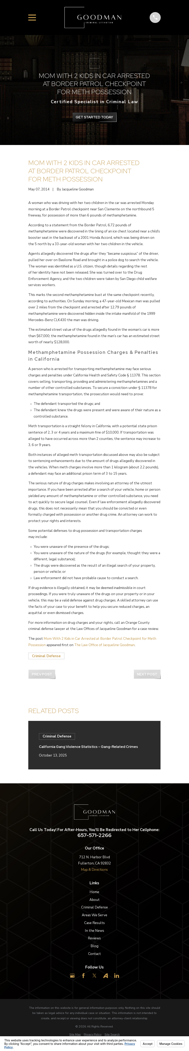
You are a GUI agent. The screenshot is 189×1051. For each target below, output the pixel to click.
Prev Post (42, 674)
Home (94, 892)
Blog (94, 946)
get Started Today (94, 117)
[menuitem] (75, 1034)
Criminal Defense (46, 656)
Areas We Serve (94, 915)
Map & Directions (94, 869)
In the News (94, 930)
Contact (94, 953)
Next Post (147, 674)
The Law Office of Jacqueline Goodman (104, 645)
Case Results (94, 923)
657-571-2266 (94, 835)
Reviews (94, 938)
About (94, 899)
